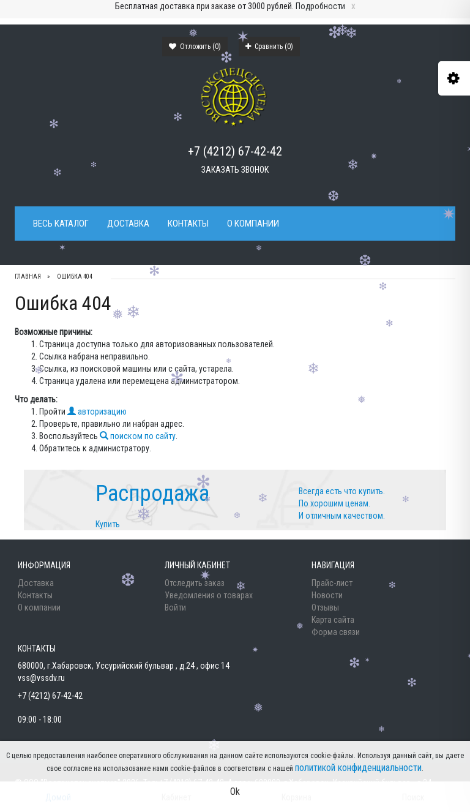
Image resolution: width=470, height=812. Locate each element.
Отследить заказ (195, 583)
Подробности (320, 6)
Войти (175, 607)
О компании (253, 223)
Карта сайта (332, 620)
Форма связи (335, 632)
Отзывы (325, 607)
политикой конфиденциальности (358, 767)
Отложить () (195, 46)
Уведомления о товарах (209, 595)
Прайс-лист (331, 583)
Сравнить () (269, 46)
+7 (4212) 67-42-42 (235, 151)
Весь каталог (61, 223)
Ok (235, 791)
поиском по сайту (138, 436)
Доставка (128, 223)
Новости (327, 595)
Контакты (188, 223)
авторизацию (97, 411)
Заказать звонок (235, 170)
